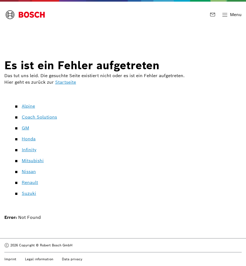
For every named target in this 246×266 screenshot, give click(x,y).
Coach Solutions (39, 117)
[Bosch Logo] (25, 14)
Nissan (29, 171)
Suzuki (29, 193)
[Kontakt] (213, 14)
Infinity (29, 150)
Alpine (28, 106)
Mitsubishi (33, 161)
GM (25, 128)
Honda (29, 139)
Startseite (65, 82)
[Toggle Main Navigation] (232, 14)
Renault (30, 182)
